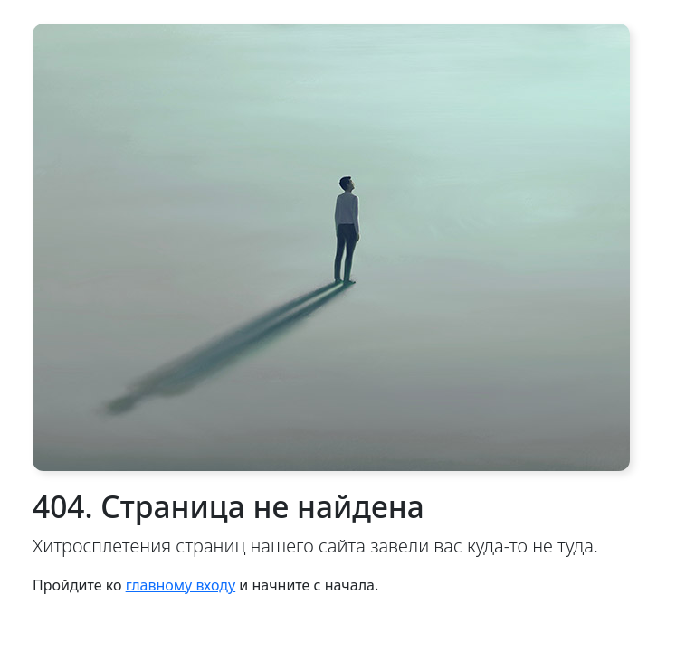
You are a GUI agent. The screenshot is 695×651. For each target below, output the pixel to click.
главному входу (181, 585)
